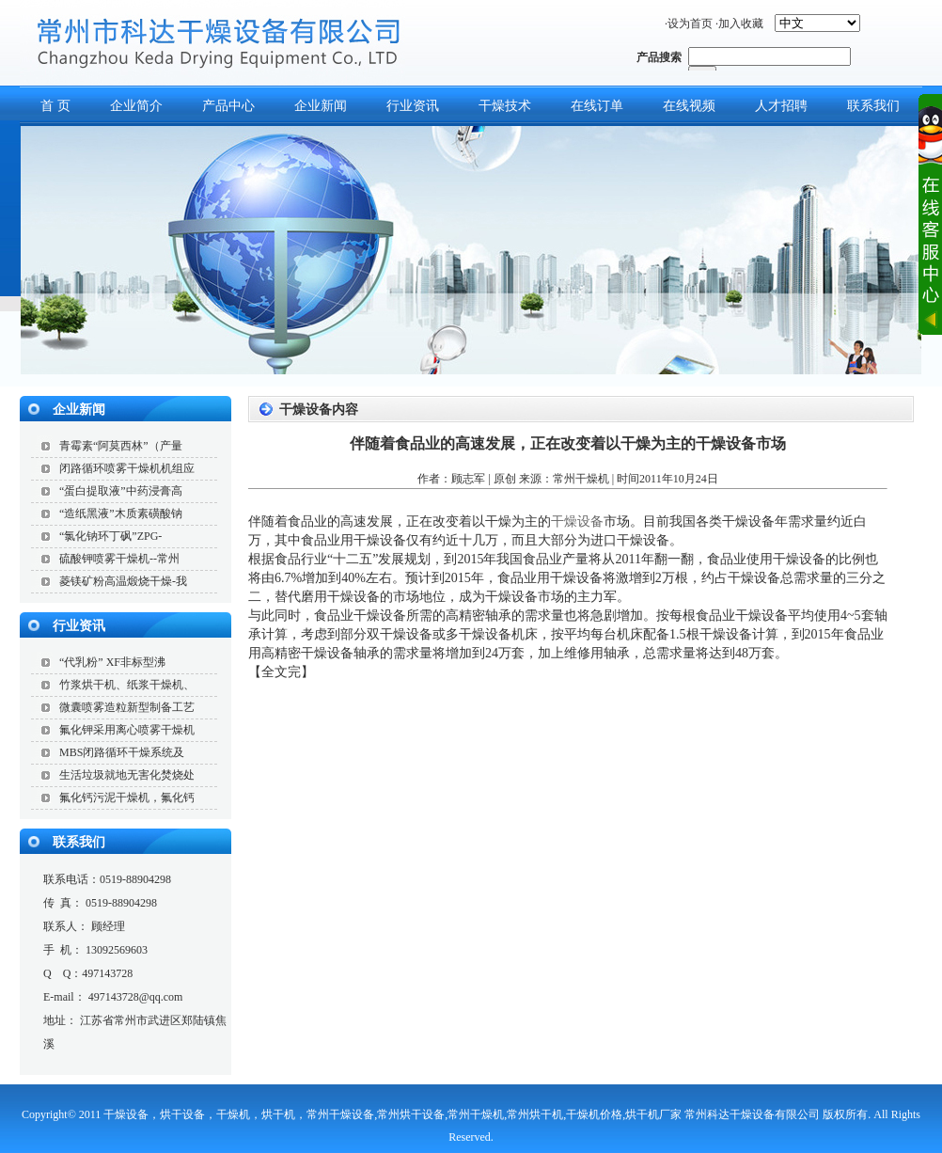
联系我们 (79, 842)
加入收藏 (740, 23)
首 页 (55, 106)
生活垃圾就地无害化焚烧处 (127, 775)
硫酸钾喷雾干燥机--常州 (119, 558)
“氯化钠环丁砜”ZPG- (110, 536)
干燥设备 (577, 521)
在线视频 (689, 106)
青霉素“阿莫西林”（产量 (120, 445)
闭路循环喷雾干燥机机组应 (127, 468)
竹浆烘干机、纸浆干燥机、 (127, 684)
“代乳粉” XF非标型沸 (112, 662)
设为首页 (690, 23)
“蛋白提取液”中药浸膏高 (120, 491)
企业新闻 (320, 106)
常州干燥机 (581, 478)
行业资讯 (412, 106)
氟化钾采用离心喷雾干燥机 (127, 729)
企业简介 (136, 106)
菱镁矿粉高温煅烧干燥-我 (123, 581)
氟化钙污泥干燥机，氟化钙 (127, 797)
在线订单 (597, 106)
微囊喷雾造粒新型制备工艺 (127, 707)
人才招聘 (781, 106)
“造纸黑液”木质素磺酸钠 (120, 513)
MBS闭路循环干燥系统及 (121, 752)
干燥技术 (505, 106)
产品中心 (228, 106)
